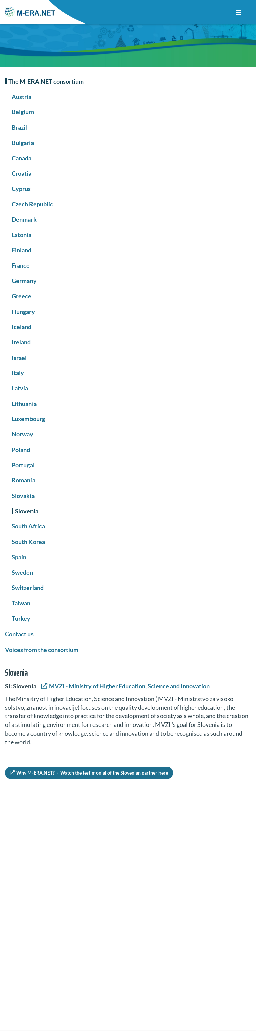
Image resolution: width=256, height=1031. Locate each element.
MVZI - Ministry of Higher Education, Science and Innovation (129, 686)
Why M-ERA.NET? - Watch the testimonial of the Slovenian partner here (92, 773)
